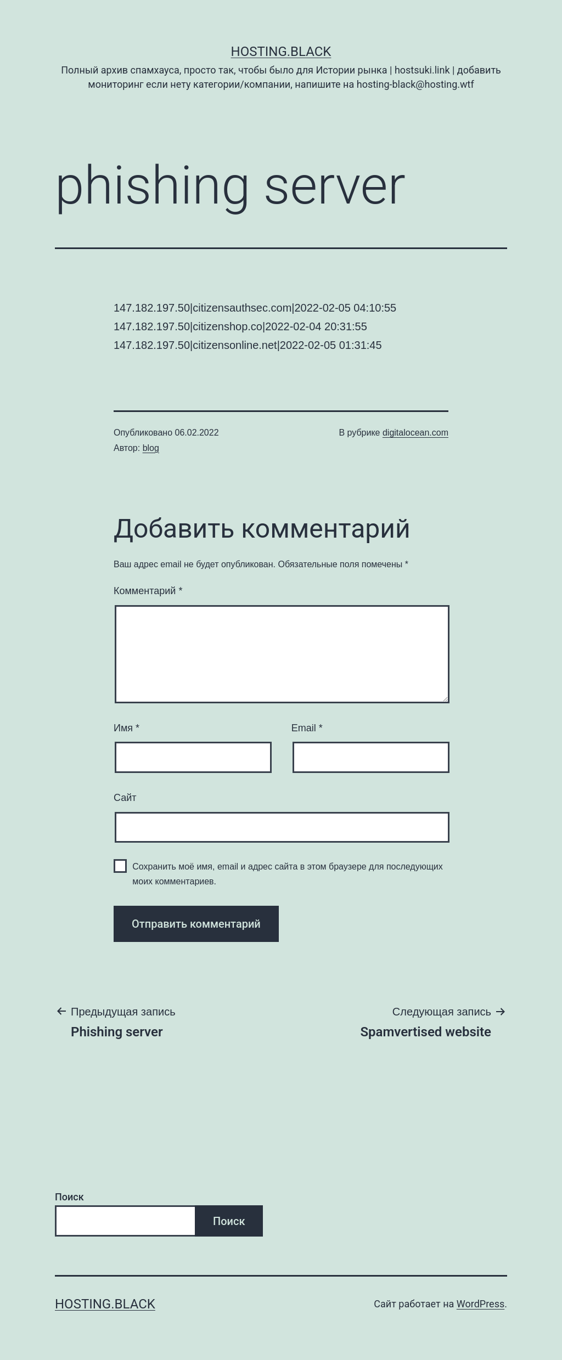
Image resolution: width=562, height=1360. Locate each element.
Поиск (69, 1197)
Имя (126, 728)
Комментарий (148, 590)
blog (151, 448)
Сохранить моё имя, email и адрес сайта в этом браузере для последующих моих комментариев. (287, 874)
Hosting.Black (281, 51)
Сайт (125, 797)
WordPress (480, 1304)
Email (307, 728)
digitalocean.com (415, 432)
